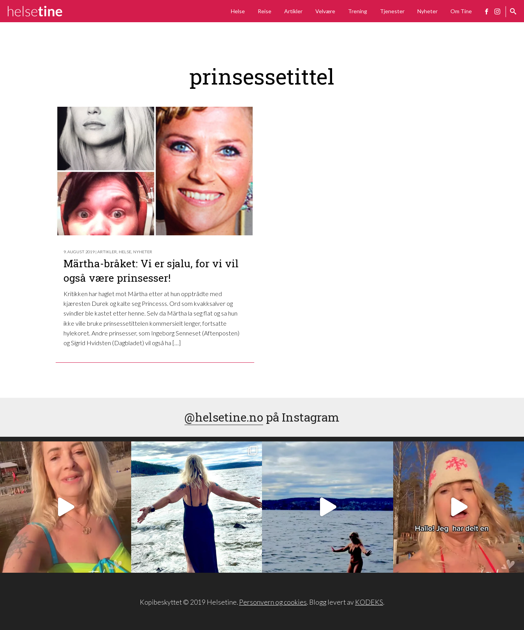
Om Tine (461, 11)
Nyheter (427, 11)
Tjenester (392, 11)
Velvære (325, 11)
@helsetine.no (224, 417)
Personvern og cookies (273, 602)
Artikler (293, 11)
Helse (238, 11)
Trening (357, 11)
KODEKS (369, 602)
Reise (264, 11)
